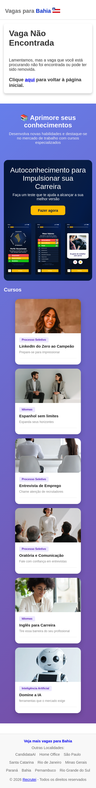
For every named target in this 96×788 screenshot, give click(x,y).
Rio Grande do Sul (75, 770)
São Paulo (72, 754)
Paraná (12, 770)
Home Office (49, 754)
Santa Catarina (21, 762)
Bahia (26, 770)
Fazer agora (48, 210)
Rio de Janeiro (49, 762)
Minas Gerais (76, 762)
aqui (30, 79)
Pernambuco (45, 770)
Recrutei (29, 779)
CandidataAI (25, 754)
